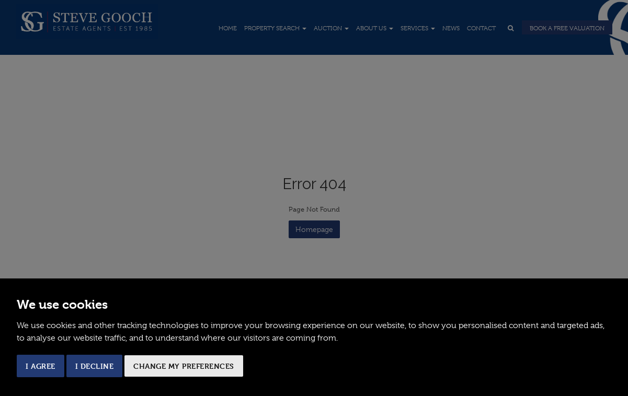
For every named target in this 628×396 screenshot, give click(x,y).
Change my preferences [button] (183, 366)
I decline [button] (94, 366)
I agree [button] (40, 366)
